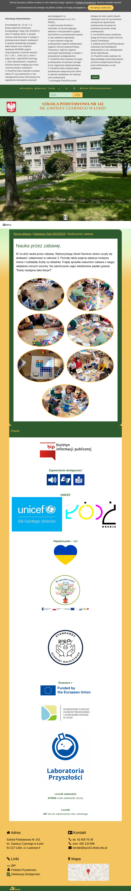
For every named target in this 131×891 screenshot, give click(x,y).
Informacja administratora (100, 88)
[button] (4, 168)
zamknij (95, 77)
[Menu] (65, 225)
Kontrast (84, 88)
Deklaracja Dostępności (23, 874)
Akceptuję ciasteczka (100, 7)
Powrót (15, 431)
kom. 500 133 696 (81, 843)
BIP (11, 865)
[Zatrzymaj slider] (65, 217)
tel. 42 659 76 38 (80, 839)
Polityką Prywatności (86, 2)
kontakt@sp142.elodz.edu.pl (87, 847)
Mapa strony (40, 88)
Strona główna (26, 88)
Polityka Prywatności (21, 869)
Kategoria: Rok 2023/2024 (49, 234)
